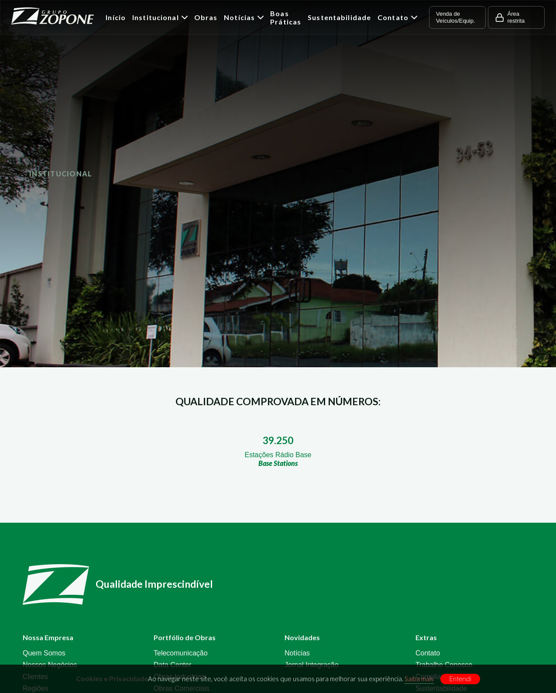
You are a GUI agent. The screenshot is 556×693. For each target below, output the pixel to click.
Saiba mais (419, 679)
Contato (427, 653)
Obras (206, 17)
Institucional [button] (160, 17)
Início (116, 17)
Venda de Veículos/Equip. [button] (455, 17)
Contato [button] (397, 17)
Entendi (460, 679)
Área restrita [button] (510, 17)
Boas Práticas (285, 17)
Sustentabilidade (339, 17)
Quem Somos (44, 653)
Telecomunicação (181, 653)
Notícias (297, 653)
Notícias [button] (244, 17)
